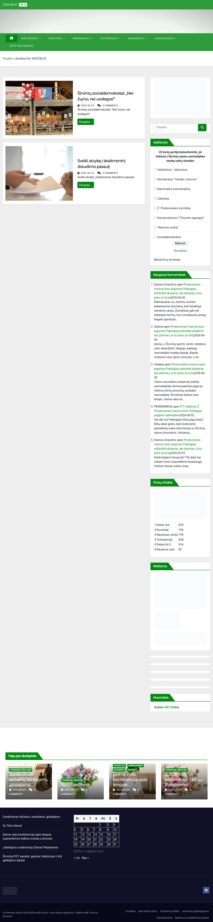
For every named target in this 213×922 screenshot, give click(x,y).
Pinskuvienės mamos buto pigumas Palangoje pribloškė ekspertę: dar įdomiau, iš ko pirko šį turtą (179, 331)
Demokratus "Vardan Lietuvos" (177, 179)
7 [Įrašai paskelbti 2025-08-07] (94, 829)
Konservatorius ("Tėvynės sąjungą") (180, 218)
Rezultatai (180, 250)
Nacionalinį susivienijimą (173, 189)
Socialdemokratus (169, 237)
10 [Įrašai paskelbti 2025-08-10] (115, 829)
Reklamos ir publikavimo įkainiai (192, 917)
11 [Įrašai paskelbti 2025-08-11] (75, 834)
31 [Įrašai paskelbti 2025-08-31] (115, 844)
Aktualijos (119, 766)
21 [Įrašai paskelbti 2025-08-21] (95, 839)
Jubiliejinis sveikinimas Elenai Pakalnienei (183, 779)
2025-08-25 (88, 105)
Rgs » (85, 858)
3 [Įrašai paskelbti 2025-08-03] (114, 824)
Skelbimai (137, 38)
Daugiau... (85, 121)
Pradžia (7, 58)
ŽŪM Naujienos (21, 45)
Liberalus (163, 198)
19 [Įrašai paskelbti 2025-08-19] (83, 839)
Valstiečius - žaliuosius (172, 169)
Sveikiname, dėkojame (20, 770)
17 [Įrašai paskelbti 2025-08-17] (115, 834)
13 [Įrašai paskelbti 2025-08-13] (89, 834)
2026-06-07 (20, 790)
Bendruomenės (135, 766)
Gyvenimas (110, 38)
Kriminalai (83, 38)
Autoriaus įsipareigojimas (195, 911)
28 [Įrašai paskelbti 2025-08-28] (95, 844)
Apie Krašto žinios (147, 911)
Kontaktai (131, 911)
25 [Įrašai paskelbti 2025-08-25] (75, 844)
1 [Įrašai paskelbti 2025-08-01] (100, 824)
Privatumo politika (169, 911)
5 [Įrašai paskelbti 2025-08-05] (82, 829)
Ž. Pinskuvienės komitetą (173, 208)
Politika (57, 38)
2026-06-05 (123, 790)
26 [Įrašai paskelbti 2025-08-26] (83, 844)
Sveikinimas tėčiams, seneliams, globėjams (28, 779)
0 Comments (110, 105)
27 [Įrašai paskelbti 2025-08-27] (89, 844)
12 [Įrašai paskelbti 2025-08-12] (83, 834)
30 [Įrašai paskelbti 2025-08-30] (109, 844)
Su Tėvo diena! (75, 784)
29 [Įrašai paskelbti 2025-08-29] (101, 844)
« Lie (77, 858)
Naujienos (31, 38)
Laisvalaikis (165, 38)
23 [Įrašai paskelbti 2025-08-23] (109, 839)
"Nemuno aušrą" (167, 227)
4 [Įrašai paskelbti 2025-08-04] (75, 829)
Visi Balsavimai (164, 917)
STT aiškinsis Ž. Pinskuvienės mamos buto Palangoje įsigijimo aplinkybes (178, 411)
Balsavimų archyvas (167, 259)
